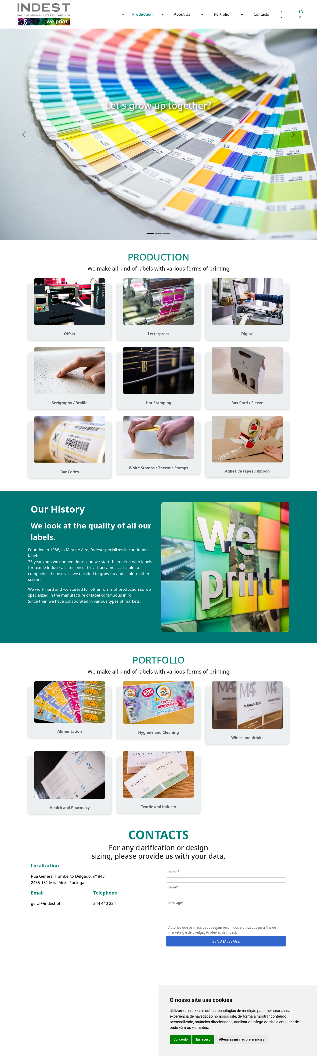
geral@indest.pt (45, 903)
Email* (173, 887)
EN (300, 11)
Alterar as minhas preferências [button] (241, 1039)
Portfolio (221, 14)
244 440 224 (104, 903)
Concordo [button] (180, 1039)
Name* (173, 871)
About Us (182, 14)
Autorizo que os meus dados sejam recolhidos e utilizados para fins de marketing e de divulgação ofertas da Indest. (222, 930)
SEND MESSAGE (226, 941)
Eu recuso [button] (203, 1039)
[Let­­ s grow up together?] (150, 233)
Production (142, 14)
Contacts (261, 14)
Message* (176, 902)
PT (301, 17)
